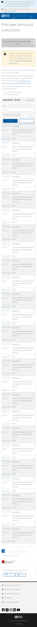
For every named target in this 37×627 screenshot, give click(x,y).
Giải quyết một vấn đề (11, 594)
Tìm (4, 106)
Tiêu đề (4, 130)
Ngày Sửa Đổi (6, 139)
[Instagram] (10, 609)
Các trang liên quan (11, 602)
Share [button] (10, 574)
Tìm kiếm (13, 16)
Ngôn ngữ (7, 598)
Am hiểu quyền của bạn (12, 589)
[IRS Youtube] (18, 609)
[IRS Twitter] (7, 609)
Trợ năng (18, 624)
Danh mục (31, 16)
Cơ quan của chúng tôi (12, 585)
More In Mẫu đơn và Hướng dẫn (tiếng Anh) (18, 43)
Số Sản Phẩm (6, 126)
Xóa (26, 121)
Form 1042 (15, 126)
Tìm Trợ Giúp (30, 100)
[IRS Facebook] (3, 609)
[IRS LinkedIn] (14, 609)
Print (22, 574)
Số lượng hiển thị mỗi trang (11, 115)
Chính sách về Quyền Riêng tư (18, 621)
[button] (22, 16)
